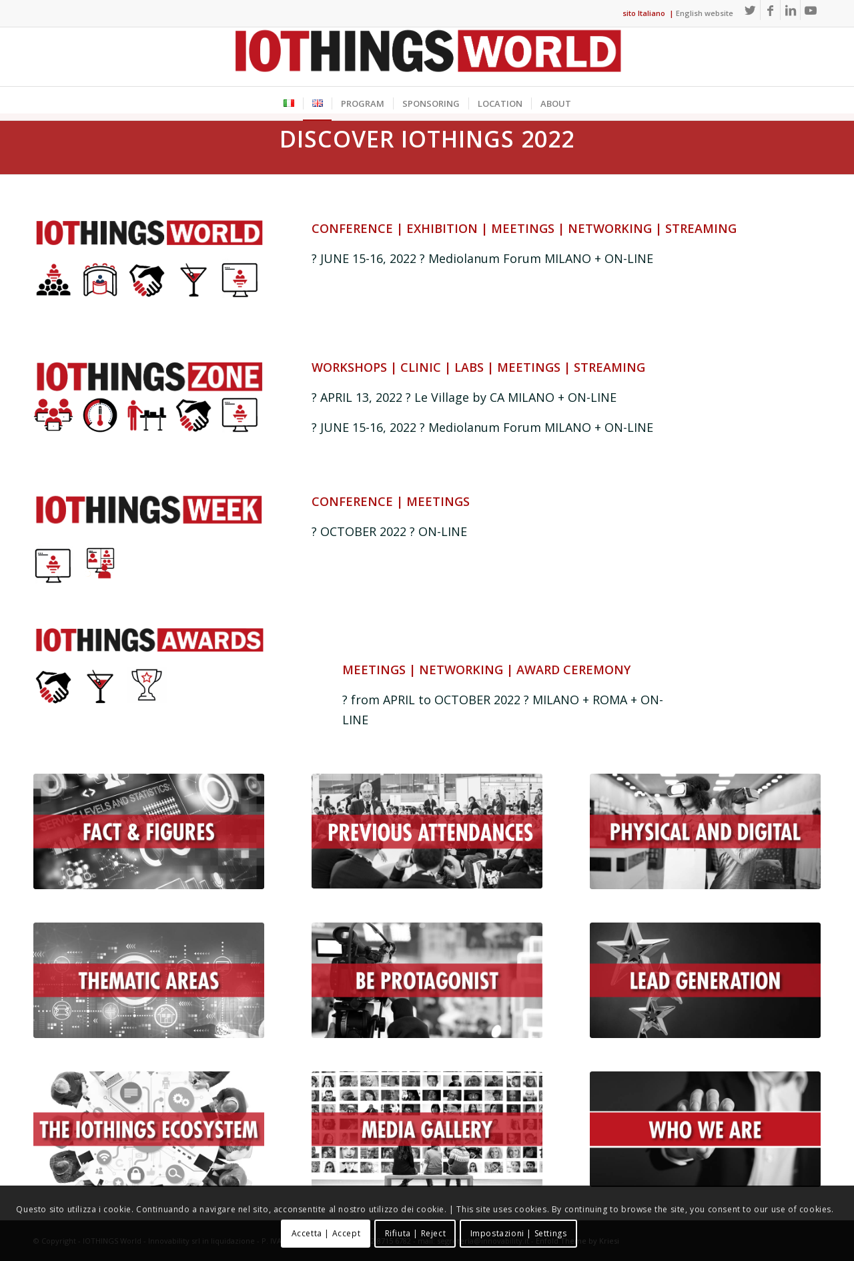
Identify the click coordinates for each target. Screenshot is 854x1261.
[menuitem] (289, 103)
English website (704, 13)
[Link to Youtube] (811, 10)
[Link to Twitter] (750, 10)
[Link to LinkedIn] (790, 10)
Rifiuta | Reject (415, 1233)
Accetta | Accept (326, 1233)
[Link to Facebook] (770, 10)
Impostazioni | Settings (518, 1233)
